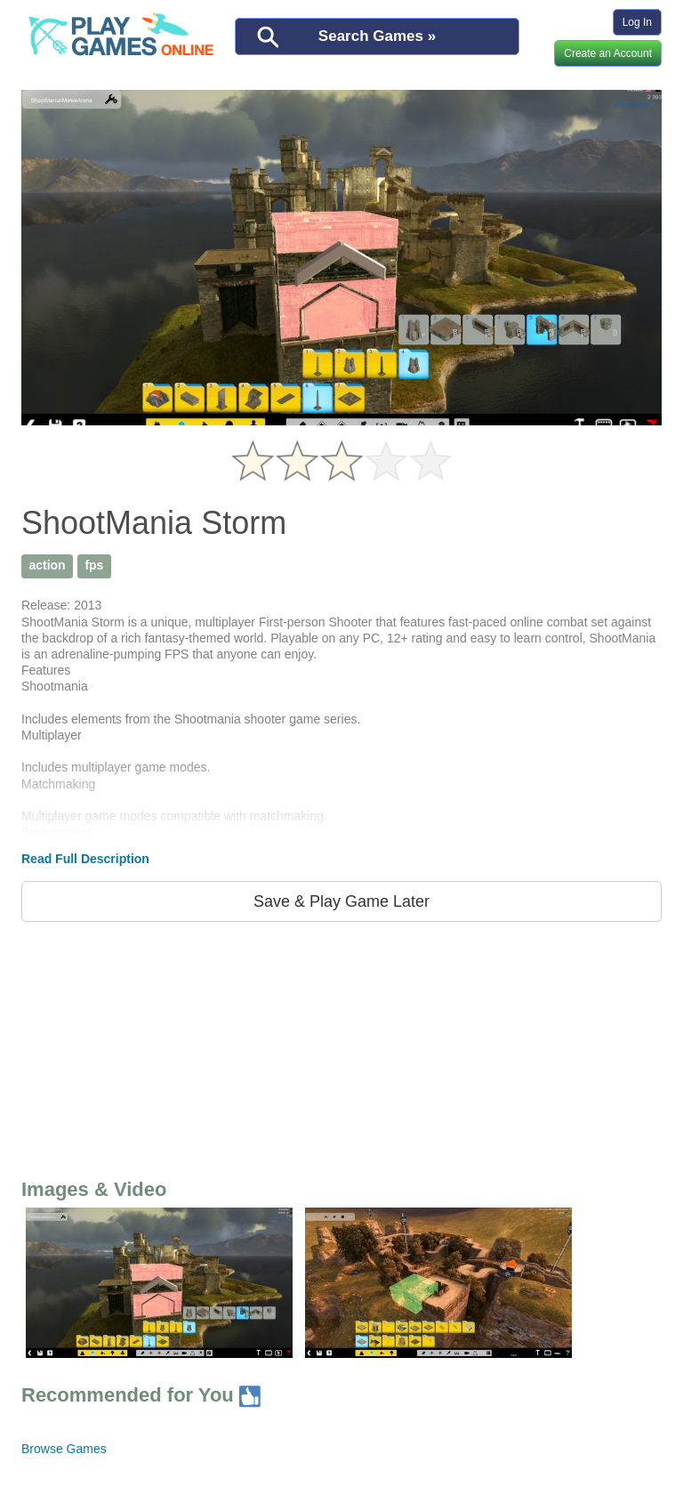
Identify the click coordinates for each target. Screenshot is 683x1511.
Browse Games (64, 1449)
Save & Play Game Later (341, 901)
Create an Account (608, 53)
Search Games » (377, 36)
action (46, 565)
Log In (637, 22)
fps (93, 565)
